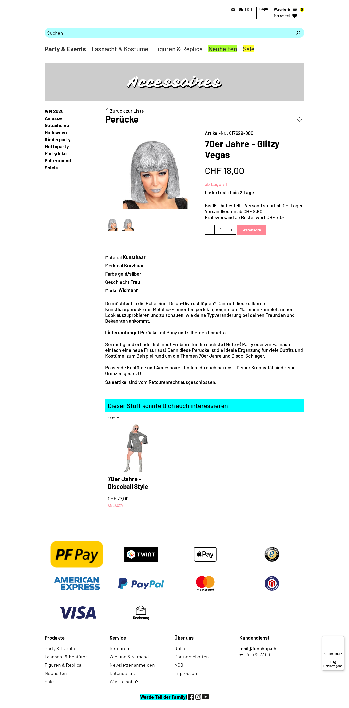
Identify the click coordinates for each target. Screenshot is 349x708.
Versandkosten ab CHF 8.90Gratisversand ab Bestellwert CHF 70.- (244, 214)
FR (247, 9)
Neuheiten (222, 48)
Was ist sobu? (124, 681)
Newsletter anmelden (132, 665)
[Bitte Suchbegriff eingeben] (168, 33)
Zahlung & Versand (129, 656)
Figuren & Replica (178, 48)
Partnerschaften (191, 656)
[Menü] (341, 639)
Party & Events (65, 48)
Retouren (119, 648)
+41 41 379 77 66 (254, 654)
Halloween (56, 132)
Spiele (51, 167)
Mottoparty (57, 146)
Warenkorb (251, 230)
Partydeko (56, 153)
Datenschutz (123, 673)
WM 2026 (54, 111)
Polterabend (58, 160)
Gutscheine (57, 125)
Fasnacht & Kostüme (120, 48)
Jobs (179, 648)
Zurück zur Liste (127, 111)
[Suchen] (298, 33)
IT (252, 9)
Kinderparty (58, 139)
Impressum (186, 673)
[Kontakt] (231, 9)
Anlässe (53, 118)
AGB (178, 665)
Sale (248, 48)
